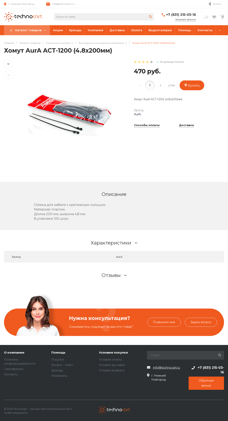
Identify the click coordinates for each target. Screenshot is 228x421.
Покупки (57, 359)
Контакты (11, 374)
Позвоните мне (164, 322)
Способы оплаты (147, 125)
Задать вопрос (200, 322)
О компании (14, 352)
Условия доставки (112, 365)
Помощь (58, 352)
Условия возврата (111, 370)
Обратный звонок (206, 383)
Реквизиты (59, 376)
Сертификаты (13, 369)
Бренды (57, 370)
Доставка (186, 125)
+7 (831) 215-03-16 (181, 15)
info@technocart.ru (63, 3)
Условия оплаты (110, 359)
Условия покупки (113, 352)
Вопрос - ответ (62, 365)
